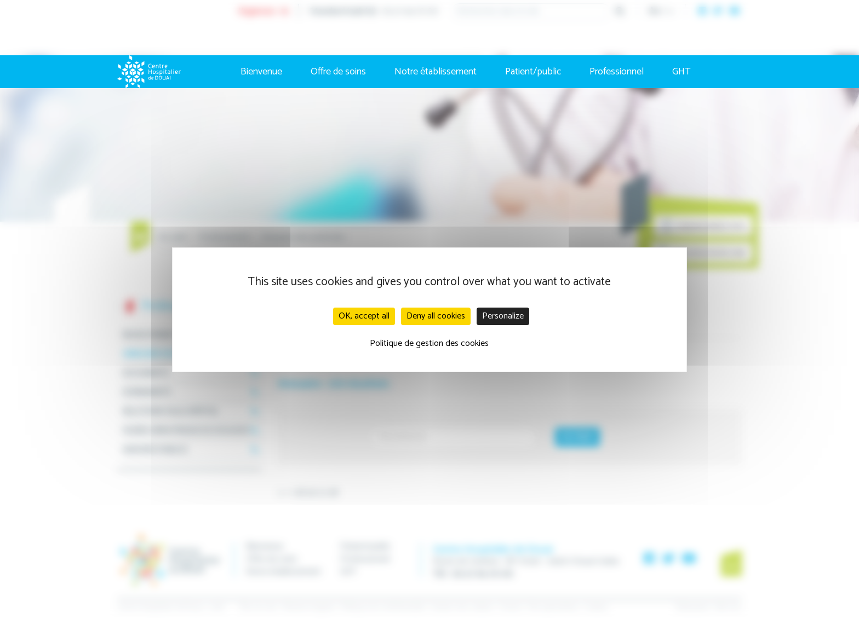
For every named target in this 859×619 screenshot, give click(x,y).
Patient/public (533, 71)
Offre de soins (338, 71)
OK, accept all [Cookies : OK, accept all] (364, 316)
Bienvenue (261, 71)
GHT (681, 71)
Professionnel (616, 71)
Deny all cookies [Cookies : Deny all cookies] (435, 316)
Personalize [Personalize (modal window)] (503, 316)
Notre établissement (435, 71)
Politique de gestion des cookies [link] (429, 343)
